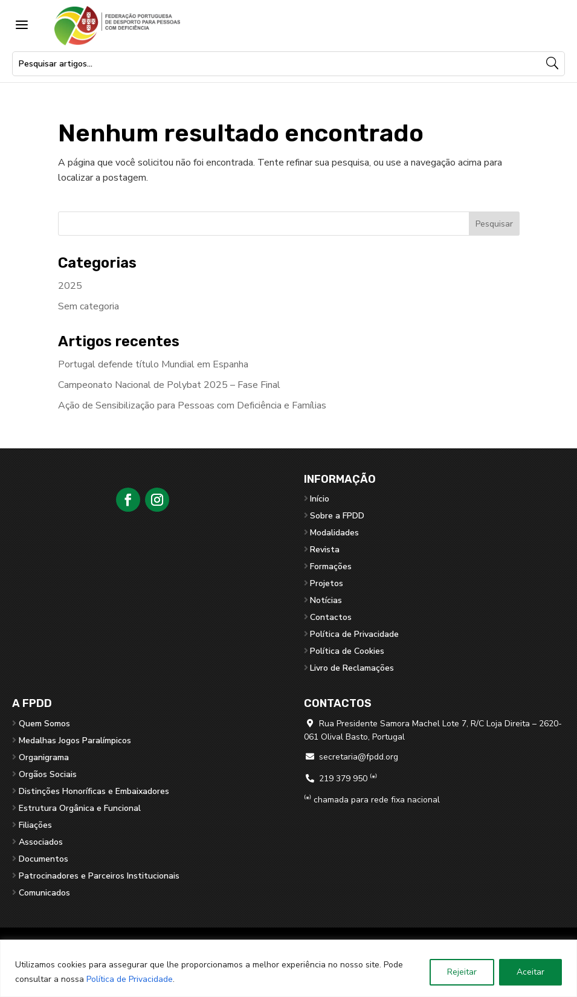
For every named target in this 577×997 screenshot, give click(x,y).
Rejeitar (462, 972)
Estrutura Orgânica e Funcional (80, 808)
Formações (331, 566)
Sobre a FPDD (337, 515)
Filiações (35, 825)
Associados (41, 842)
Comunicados (44, 893)
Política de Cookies (347, 651)
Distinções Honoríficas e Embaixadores (94, 791)
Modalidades (334, 532)
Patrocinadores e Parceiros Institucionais (99, 876)
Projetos (326, 583)
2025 (70, 285)
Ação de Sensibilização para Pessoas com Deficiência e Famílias (192, 405)
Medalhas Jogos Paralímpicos (75, 740)
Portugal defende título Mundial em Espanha (153, 364)
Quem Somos (44, 723)
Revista (325, 549)
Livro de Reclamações (352, 668)
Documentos (43, 859)
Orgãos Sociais (48, 774)
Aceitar (530, 972)
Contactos (331, 617)
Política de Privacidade (129, 979)
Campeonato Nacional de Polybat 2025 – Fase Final (169, 385)
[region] (288, 968)
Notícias (326, 600)
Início (319, 499)
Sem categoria (88, 306)
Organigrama (44, 757)
